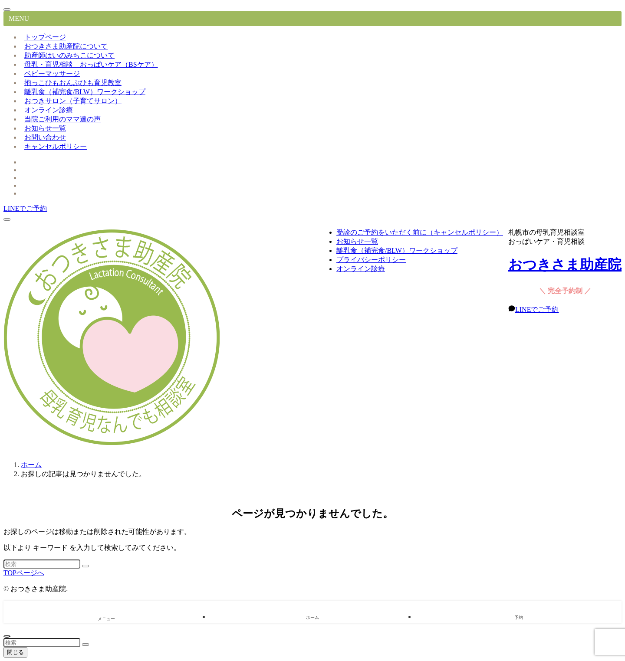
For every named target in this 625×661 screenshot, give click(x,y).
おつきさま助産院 (565, 264)
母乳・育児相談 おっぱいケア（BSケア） (91, 64)
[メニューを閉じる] (6, 9)
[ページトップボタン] (6, 636)
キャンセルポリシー (55, 146)
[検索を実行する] (85, 566)
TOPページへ (23, 572)
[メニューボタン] (6, 219)
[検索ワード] (41, 564)
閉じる (15, 652)
